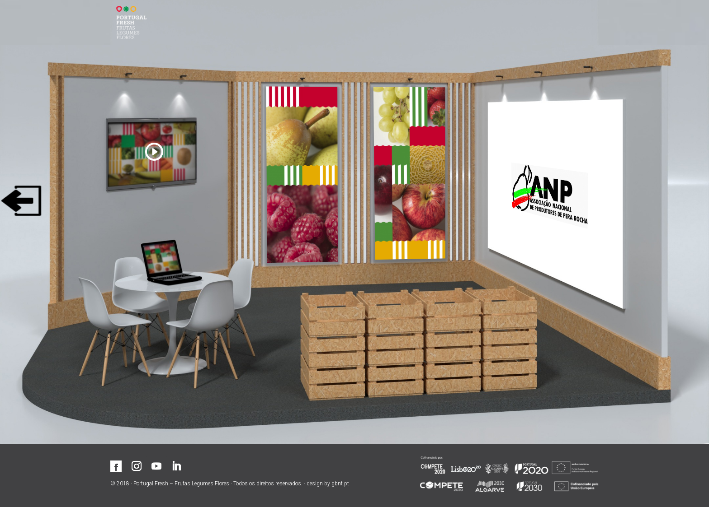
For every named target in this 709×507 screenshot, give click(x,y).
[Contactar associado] (170, 260)
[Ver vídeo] (154, 145)
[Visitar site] (546, 193)
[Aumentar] (302, 175)
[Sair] (21, 201)
